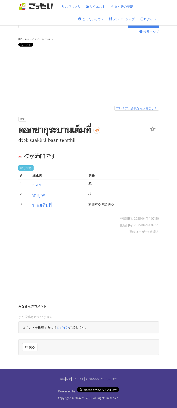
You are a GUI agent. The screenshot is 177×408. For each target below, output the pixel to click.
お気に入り (71, 6)
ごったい (87, 398)
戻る (30, 347)
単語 (62, 379)
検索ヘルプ (149, 31)
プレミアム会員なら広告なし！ (136, 108)
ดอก (36, 185)
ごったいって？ (91, 19)
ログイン (148, 19)
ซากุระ (38, 195)
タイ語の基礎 (121, 6)
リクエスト (95, 6)
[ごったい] (37, 6)
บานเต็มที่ (42, 205)
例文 (68, 379)
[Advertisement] (88, 77)
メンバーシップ (122, 19)
